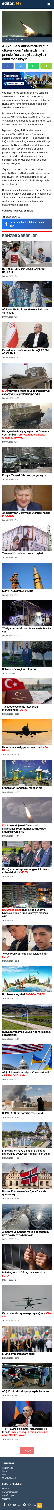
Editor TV (6, 1488)
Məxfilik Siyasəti (9, 1478)
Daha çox (27, 1450)
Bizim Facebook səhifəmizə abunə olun (27, 224)
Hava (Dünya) (8, 1495)
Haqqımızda (7, 1468)
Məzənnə (6, 1499)
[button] (46, 66)
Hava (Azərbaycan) (10, 1492)
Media (4, 1475)
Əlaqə (4, 1471)
